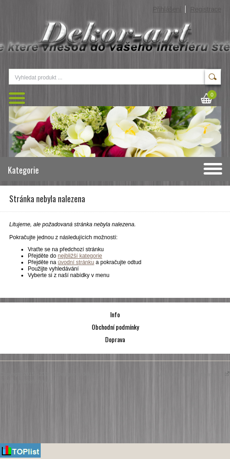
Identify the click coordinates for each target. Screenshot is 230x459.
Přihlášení (167, 9)
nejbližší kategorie (80, 256)
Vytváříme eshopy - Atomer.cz (192, 374)
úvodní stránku (76, 262)
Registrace (205, 9)
